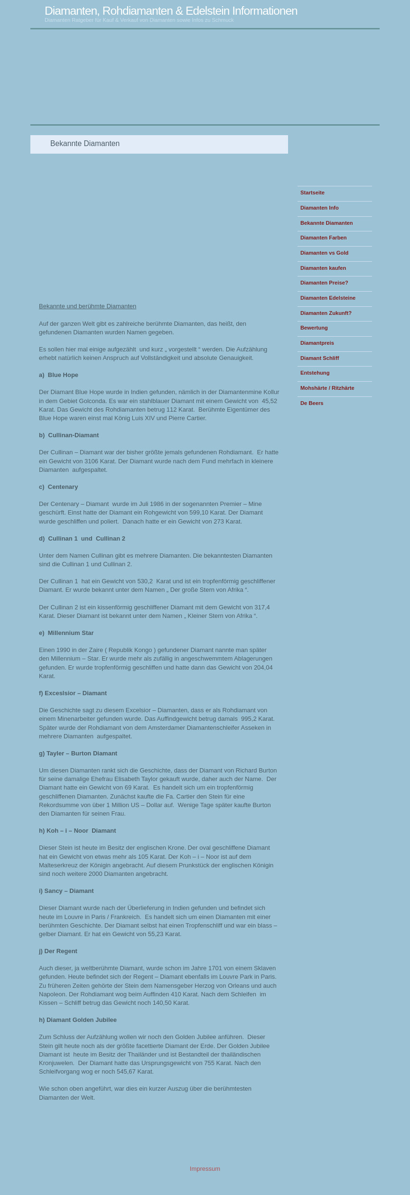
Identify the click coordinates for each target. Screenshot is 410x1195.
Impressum (205, 1168)
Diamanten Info (319, 208)
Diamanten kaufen (323, 268)
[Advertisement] (142, 129)
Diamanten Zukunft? (326, 313)
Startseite (312, 192)
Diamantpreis (317, 343)
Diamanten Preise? (324, 282)
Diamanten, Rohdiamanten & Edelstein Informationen (171, 10)
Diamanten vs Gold (324, 253)
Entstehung (315, 373)
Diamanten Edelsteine (327, 298)
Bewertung (314, 328)
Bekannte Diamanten (326, 223)
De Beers (312, 403)
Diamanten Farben (323, 237)
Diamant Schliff (319, 358)
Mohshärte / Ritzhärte (327, 388)
